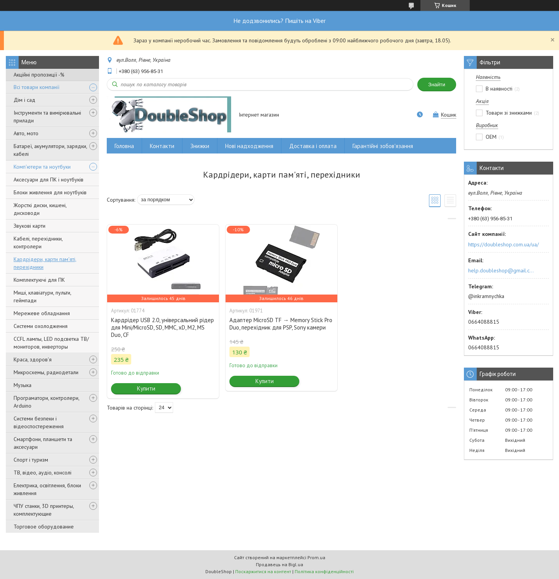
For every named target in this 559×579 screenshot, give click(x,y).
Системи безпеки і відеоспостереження (39, 422)
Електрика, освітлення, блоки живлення (47, 489)
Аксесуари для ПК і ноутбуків (48, 179)
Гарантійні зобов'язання (382, 146)
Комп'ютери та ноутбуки (42, 166)
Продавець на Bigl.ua (279, 564)
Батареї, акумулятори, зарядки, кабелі (50, 150)
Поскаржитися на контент (263, 571)
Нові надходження (249, 146)
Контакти (162, 146)
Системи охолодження (41, 326)
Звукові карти (29, 225)
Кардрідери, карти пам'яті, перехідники (45, 263)
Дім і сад (24, 99)
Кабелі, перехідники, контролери (38, 242)
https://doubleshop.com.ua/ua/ (503, 244)
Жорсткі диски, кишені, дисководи (40, 209)
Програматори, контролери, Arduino (46, 401)
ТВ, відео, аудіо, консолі (42, 472)
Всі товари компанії (36, 87)
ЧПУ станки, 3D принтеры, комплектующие (44, 509)
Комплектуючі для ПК (39, 279)
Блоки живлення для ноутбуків (50, 192)
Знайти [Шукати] (436, 84)
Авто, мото (26, 133)
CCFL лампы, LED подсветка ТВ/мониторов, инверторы (51, 342)
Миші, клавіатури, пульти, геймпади (42, 296)
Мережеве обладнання (42, 313)
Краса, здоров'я (33, 359)
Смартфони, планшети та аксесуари (43, 443)
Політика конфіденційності (324, 571)
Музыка (22, 385)
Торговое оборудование (44, 526)
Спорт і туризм (31, 459)
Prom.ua (316, 557)
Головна (124, 146)
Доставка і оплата (313, 146)
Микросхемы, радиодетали (46, 372)
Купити (146, 388)
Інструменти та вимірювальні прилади (47, 116)
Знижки (199, 146)
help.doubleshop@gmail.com (502, 270)
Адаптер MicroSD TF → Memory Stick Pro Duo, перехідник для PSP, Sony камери (280, 323)
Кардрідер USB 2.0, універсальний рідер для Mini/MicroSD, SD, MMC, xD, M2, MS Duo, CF (162, 327)
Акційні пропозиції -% (39, 74)
